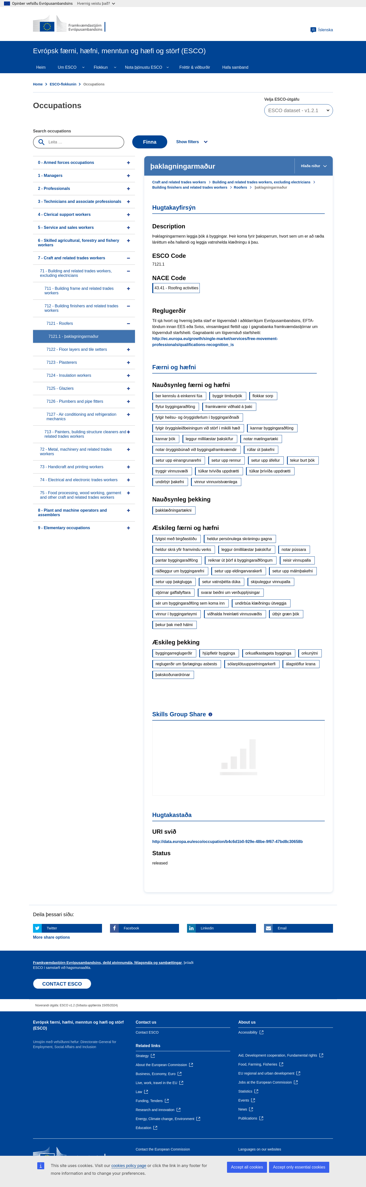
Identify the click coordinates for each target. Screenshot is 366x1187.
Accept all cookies (247, 1167)
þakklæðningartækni (174, 510)
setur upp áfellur (265, 460)
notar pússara (294, 549)
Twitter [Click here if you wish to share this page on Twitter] (52, 928)
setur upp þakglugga (174, 582)
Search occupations (52, 131)
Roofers (240, 187)
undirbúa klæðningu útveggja (260, 603)
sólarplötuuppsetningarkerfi (252, 664)
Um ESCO (67, 67)
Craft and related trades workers (179, 182)
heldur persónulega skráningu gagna (239, 539)
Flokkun (101, 67)
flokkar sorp (262, 396)
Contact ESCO (147, 1032)
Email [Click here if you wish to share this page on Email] (282, 928)
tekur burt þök (302, 460)
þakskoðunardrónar (173, 675)
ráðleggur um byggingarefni (180, 571)
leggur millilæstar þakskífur (209, 439)
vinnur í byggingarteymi (176, 614)
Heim (41, 67)
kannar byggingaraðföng (272, 428)
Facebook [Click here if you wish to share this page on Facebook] (131, 928)
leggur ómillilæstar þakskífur (246, 549)
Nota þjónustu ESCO (143, 67)
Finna (149, 142)
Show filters (187, 142)
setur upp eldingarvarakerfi (238, 571)
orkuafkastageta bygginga (268, 653)
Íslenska (321, 30)
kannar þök (165, 439)
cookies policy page (128, 1166)
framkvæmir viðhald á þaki (229, 406)
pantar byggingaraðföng (177, 560)
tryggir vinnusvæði (172, 471)
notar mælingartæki (261, 439)
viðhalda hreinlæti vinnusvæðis (234, 614)
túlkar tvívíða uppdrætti (218, 471)
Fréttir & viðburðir (195, 67)
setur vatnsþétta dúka (221, 582)
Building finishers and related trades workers (189, 187)
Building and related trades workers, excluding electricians (261, 182)
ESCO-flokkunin (63, 84)
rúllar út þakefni (260, 449)
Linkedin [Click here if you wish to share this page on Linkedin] (207, 928)
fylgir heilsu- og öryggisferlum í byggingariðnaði (197, 417)
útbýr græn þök (285, 614)
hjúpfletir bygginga (218, 653)
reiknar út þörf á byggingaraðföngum (240, 560)
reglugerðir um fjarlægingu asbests (186, 664)
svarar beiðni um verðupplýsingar (230, 592)
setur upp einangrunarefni (178, 460)
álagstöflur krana (300, 664)
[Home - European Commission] (69, 24)
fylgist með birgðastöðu (176, 539)
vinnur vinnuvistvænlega (215, 482)
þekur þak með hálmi (174, 625)
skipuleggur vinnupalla (270, 582)
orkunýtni (310, 653)
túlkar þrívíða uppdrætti (269, 471)
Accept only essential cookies (299, 1167)
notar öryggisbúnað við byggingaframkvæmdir (196, 449)
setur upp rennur (226, 460)
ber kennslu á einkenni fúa (179, 396)
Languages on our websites (259, 1149)
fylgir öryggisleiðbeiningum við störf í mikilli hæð (198, 428)
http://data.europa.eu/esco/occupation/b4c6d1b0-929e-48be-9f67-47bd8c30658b (227, 841)
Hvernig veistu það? (96, 3)
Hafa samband (235, 67)
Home (38, 84)
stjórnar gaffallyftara (173, 592)
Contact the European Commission (163, 1149)
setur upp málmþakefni (292, 571)
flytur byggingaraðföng (175, 406)
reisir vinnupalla (297, 560)
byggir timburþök (227, 396)
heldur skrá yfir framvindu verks (183, 549)
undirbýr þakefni (170, 482)
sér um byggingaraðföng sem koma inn (190, 603)
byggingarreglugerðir (174, 653)
